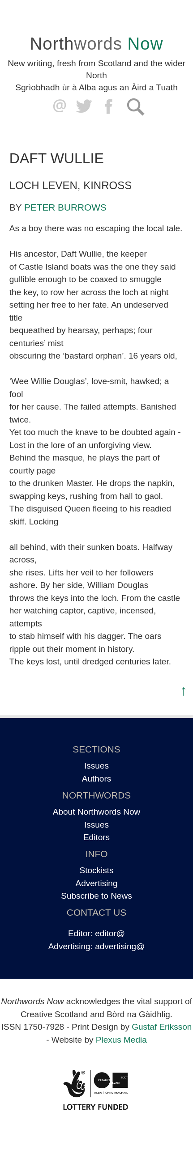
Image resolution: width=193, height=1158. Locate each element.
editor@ (110, 933)
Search (135, 106)
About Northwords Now (96, 811)
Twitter (83, 106)
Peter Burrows (65, 207)
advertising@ (120, 946)
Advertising (97, 883)
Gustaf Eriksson (162, 1026)
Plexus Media (121, 1039)
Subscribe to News (96, 895)
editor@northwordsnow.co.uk (57, 106)
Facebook (109, 106)
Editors (96, 837)
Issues (96, 765)
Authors (96, 778)
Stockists (96, 870)
